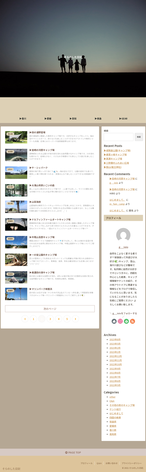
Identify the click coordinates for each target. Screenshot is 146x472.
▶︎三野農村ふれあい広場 (116, 163)
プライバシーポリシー (132, 463)
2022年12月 (116, 356)
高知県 (113, 434)
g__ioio (114, 182)
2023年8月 (115, 339)
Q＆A (99, 463)
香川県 (113, 430)
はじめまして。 (117, 199)
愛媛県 (113, 426)
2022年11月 (116, 360)
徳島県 (113, 421)
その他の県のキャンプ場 (122, 405)
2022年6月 (115, 381)
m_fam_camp (117, 204)
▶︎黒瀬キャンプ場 (113, 158)
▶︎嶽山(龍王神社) (112, 167)
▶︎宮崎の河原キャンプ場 (122, 178)
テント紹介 (115, 409)
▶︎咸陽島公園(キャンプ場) (117, 150)
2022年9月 (115, 368)
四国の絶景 (115, 417)
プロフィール (87, 463)
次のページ (49, 309)
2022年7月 (115, 377)
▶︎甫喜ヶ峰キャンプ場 (115, 154)
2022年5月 (115, 385)
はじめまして (116, 413)
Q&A (112, 401)
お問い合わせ (112, 463)
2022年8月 (115, 372)
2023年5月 (115, 343)
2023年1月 (115, 352)
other (112, 397)
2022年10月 (116, 364)
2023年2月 (115, 348)
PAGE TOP (73, 452)
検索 (106, 130)
